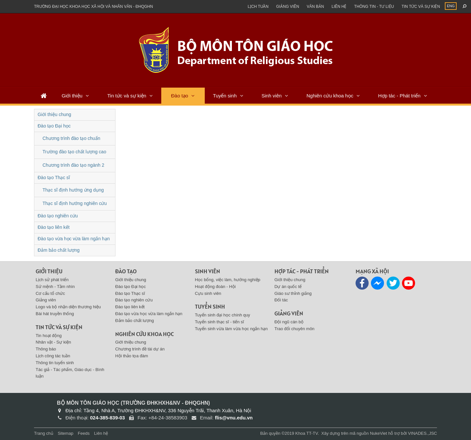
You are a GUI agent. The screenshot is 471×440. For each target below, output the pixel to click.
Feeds (84, 433)
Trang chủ (43, 433)
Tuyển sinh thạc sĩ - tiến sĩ (219, 321)
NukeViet (378, 433)
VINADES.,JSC (422, 433)
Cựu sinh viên (208, 293)
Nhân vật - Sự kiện (53, 342)
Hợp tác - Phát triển (399, 95)
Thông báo (46, 349)
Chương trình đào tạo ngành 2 (73, 165)
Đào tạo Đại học (54, 125)
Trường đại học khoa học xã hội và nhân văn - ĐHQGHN (93, 6)
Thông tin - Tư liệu (374, 6)
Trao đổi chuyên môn (294, 328)
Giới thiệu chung (54, 114)
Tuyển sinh (224, 95)
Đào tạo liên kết (54, 227)
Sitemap (65, 433)
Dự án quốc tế (288, 286)
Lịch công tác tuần (53, 355)
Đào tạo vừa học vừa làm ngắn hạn (74, 238)
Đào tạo (179, 95)
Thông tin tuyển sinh (55, 362)
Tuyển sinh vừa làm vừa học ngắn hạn (231, 328)
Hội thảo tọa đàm (131, 355)
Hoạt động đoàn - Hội (215, 286)
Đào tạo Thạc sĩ (54, 177)
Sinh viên (271, 95)
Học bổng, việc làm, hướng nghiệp (227, 279)
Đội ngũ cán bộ (289, 321)
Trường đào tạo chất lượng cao (74, 151)
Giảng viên (287, 6)
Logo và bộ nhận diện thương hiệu (68, 306)
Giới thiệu (71, 95)
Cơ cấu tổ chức (50, 293)
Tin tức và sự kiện (421, 6)
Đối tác (281, 299)
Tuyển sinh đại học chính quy (222, 315)
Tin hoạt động (49, 335)
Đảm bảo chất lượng (58, 250)
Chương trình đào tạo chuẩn (71, 138)
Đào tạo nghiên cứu (58, 215)
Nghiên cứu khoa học (329, 95)
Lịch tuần (258, 6)
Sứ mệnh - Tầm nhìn (55, 286)
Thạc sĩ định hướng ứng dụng (73, 190)
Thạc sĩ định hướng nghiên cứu (75, 203)
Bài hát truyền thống (55, 313)
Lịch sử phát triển (52, 279)
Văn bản (315, 6)
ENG (451, 6)
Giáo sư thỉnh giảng (293, 293)
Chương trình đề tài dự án (140, 349)
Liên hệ (339, 6)
